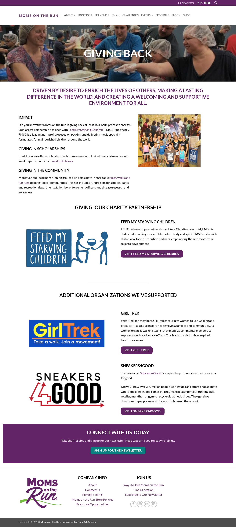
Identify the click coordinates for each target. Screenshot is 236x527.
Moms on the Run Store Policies (92, 499)
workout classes (62, 161)
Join (115, 15)
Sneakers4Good (150, 373)
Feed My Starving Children (85, 129)
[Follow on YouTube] (209, 3)
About (69, 15)
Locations (85, 15)
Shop (186, 15)
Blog (176, 15)
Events (147, 15)
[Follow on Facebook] (198, 3)
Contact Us (92, 490)
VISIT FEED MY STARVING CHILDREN (152, 253)
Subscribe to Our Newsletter (143, 494)
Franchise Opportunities (92, 504)
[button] (186, 3)
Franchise (102, 15)
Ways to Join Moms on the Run (143, 485)
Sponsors (162, 15)
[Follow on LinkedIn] (205, 3)
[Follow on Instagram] (202, 3)
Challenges (130, 15)
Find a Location (144, 490)
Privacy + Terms (92, 494)
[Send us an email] (147, 504)
